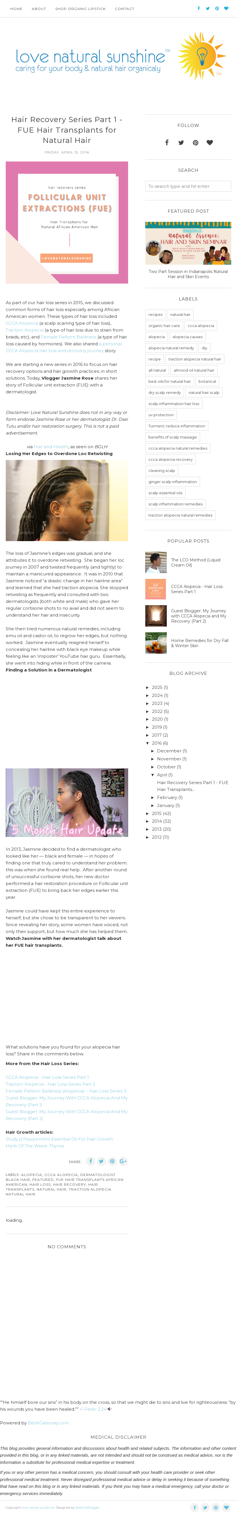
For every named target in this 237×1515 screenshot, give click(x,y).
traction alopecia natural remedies (180, 515)
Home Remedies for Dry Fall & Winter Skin (199, 643)
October (166, 767)
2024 (157, 695)
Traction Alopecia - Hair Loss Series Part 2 (50, 1084)
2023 (157, 703)
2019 (157, 727)
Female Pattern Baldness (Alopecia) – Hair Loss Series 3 (66, 1091)
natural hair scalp (204, 392)
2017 (157, 735)
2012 (157, 837)
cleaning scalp (161, 470)
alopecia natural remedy (171, 348)
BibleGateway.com (48, 1423)
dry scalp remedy (164, 392)
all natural (157, 370)
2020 (157, 719)
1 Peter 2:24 (94, 1409)
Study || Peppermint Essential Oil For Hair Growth (59, 1139)
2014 (157, 821)
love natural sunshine (37, 1508)
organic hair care (164, 325)
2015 (157, 813)
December (169, 750)
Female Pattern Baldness (68, 337)
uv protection (161, 414)
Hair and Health (51, 446)
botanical (207, 381)
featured (43, 1179)
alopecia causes (188, 336)
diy (204, 348)
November (169, 759)
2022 (157, 711)
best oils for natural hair (169, 381)
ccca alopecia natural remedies (177, 448)
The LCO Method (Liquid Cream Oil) (195, 562)
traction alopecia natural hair (195, 359)
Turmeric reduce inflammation (176, 426)
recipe (154, 359)
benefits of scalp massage (172, 437)
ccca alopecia (61, 1175)
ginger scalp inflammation (172, 481)
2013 (157, 829)
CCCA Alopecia (22, 323)
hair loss (40, 1184)
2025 (157, 687)
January (165, 805)
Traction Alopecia (25, 330)
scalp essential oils (165, 493)
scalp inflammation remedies (175, 504)
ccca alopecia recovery (170, 459)
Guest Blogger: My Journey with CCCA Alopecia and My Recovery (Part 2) (198, 616)
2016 (157, 743)
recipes (155, 314)
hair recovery (69, 1184)
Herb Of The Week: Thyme (35, 1146)
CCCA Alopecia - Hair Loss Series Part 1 (47, 1077)
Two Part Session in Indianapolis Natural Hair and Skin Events (188, 274)
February (167, 797)
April (162, 775)
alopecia (31, 1175)
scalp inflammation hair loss (173, 403)
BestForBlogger (87, 1508)
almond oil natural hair (194, 370)
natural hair (51, 1189)
